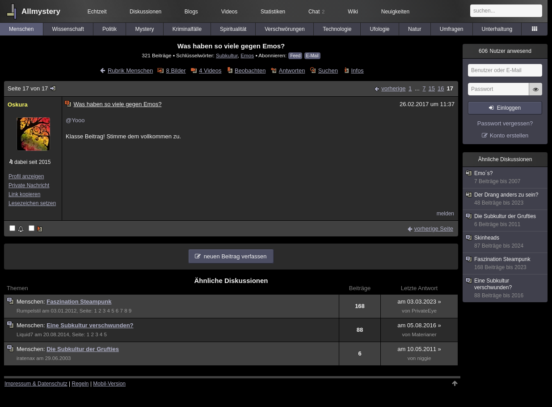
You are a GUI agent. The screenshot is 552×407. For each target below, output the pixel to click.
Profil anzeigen (26, 176)
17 (450, 88)
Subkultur (227, 55)
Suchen (328, 70)
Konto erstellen (509, 135)
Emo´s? (505, 177)
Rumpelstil (29, 310)
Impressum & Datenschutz (35, 384)
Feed (295, 55)
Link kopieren (24, 194)
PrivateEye (424, 310)
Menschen (21, 29)
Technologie (337, 29)
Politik (109, 29)
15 (432, 88)
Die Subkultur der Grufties (82, 349)
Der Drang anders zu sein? (505, 199)
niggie (424, 358)
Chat (316, 12)
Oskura (18, 104)
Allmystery (40, 11)
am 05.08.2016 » (419, 325)
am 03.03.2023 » (419, 301)
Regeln (80, 384)
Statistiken (273, 12)
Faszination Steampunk (78, 301)
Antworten (292, 70)
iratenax (26, 358)
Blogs (191, 12)
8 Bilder (176, 70)
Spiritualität (233, 29)
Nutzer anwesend (505, 51)
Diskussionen (145, 12)
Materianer (424, 334)
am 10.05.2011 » (419, 349)
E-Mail (312, 55)
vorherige (393, 88)
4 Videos (210, 70)
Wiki (353, 12)
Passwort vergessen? (505, 123)
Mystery (144, 29)
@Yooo (75, 120)
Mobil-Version (109, 384)
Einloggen (509, 108)
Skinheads (505, 242)
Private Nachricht (28, 185)
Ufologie (380, 29)
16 (441, 88)
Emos (247, 55)
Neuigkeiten (395, 12)
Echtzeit (97, 12)
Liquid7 (25, 334)
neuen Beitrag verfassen (235, 256)
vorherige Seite (433, 228)
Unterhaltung (497, 29)
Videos (229, 12)
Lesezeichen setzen (32, 203)
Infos (357, 70)
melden (445, 213)
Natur (414, 29)
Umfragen (452, 29)
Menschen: (31, 301)
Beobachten (250, 70)
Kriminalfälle (187, 29)
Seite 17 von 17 (32, 88)
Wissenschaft (68, 29)
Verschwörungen (284, 29)
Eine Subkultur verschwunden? (89, 325)
